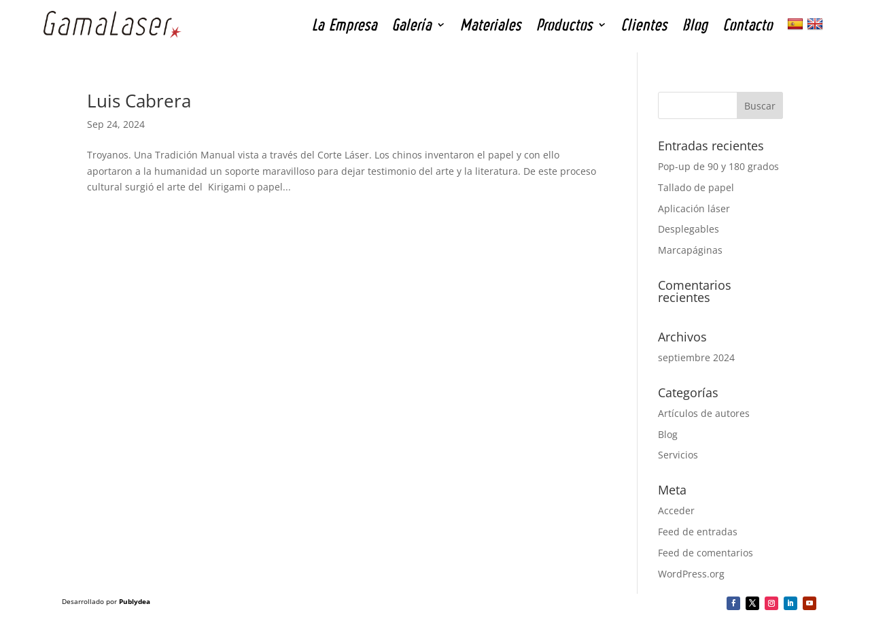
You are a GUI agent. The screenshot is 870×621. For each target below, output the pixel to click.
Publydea (134, 601)
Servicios (678, 454)
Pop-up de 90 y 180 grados (718, 166)
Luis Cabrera (139, 100)
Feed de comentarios (705, 552)
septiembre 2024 (696, 357)
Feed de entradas (697, 531)
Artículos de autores (704, 413)
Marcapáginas (690, 250)
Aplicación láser (694, 208)
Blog (668, 434)
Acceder (676, 510)
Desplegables (688, 228)
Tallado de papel (696, 187)
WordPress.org (691, 573)
